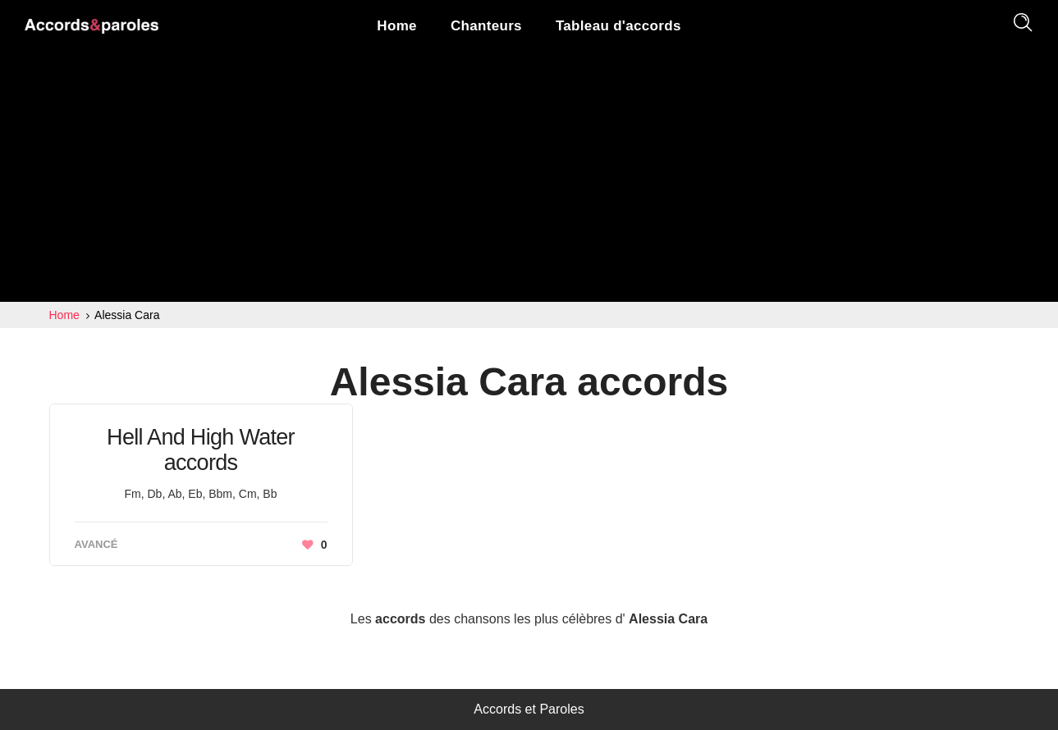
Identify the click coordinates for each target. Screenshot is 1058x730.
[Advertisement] (529, 179)
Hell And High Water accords (201, 450)
